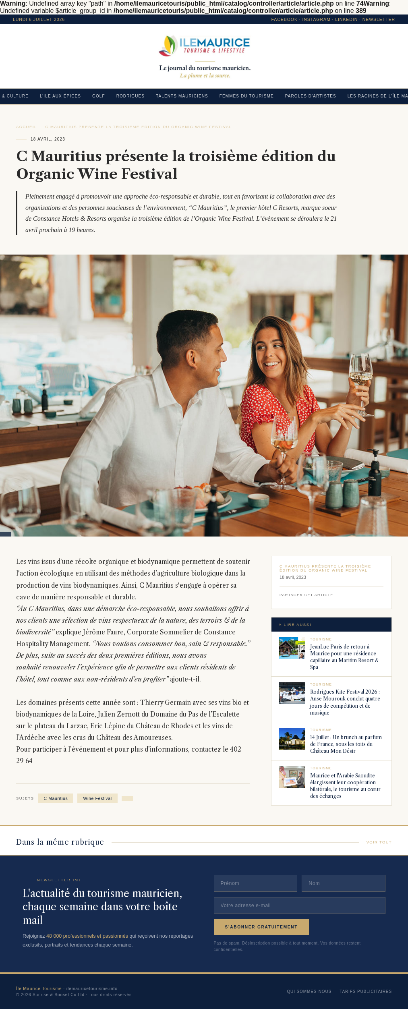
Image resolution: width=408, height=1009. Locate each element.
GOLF (98, 96)
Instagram (316, 19)
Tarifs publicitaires (366, 991)
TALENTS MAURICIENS (182, 96)
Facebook (284, 19)
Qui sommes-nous (309, 991)
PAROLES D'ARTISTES (310, 96)
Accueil (26, 126)
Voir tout (379, 842)
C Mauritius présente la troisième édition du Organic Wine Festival (139, 126)
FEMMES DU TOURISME (247, 96)
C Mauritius (55, 798)
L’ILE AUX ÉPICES (60, 96)
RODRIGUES (130, 96)
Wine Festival (97, 798)
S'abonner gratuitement (261, 927)
